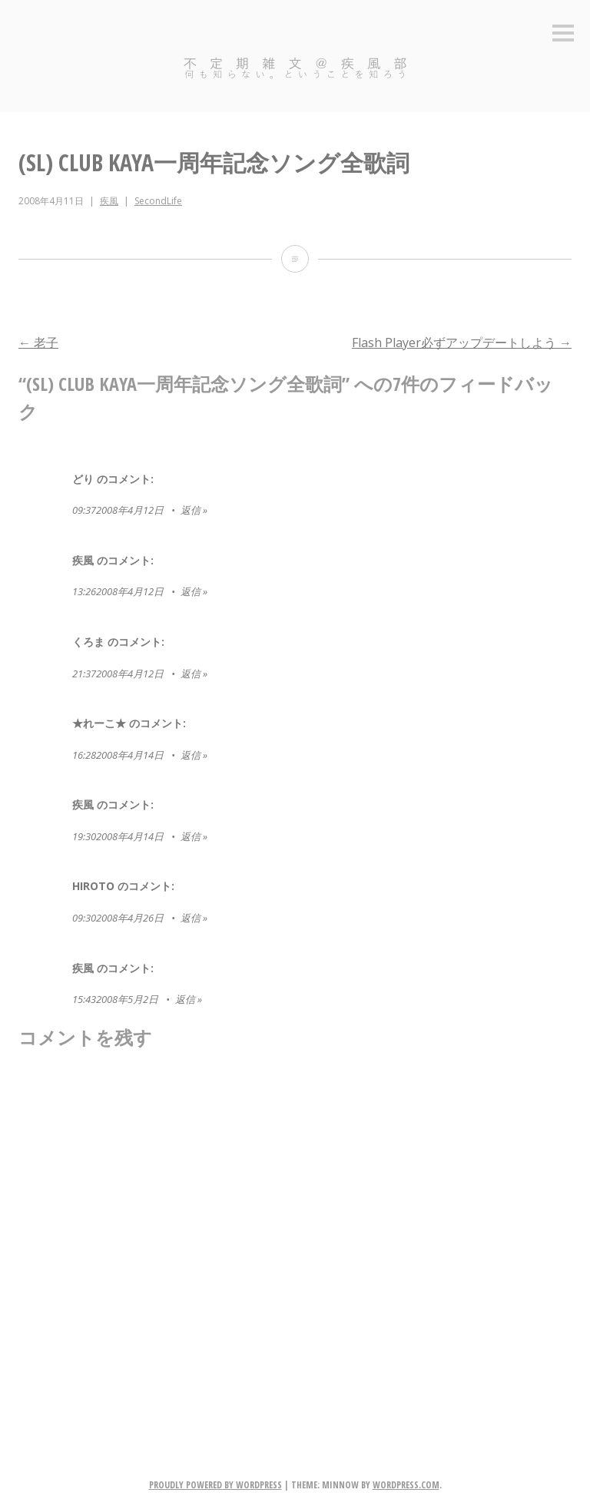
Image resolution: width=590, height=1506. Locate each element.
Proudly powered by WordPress (215, 1484)
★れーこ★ (99, 723)
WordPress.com (406, 1484)
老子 (38, 342)
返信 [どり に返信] (191, 510)
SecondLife (158, 200)
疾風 (109, 200)
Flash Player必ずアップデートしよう (462, 342)
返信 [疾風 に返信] (191, 591)
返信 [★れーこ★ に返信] (191, 755)
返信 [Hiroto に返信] (191, 918)
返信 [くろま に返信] (191, 673)
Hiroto (93, 886)
